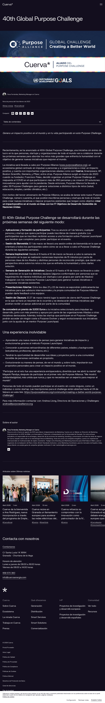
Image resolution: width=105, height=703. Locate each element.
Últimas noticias (8, 106)
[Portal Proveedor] (8, 648)
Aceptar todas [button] (96, 700)
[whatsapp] (20, 113)
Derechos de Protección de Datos (14, 681)
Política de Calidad (9, 657)
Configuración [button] (71, 700)
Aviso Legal (6, 652)
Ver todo (92, 606)
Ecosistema (8, 611)
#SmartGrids (44, 522)
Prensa (6, 628)
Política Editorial (8, 676)
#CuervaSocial (19, 106)
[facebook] (12, 113)
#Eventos (35, 522)
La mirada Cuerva (11, 617)
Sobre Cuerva (9, 606)
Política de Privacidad (10, 662)
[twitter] (16, 113)
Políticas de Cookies (9, 671)
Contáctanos (9, 547)
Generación (36, 606)
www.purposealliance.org (73, 165)
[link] (28, 113)
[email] (24, 113)
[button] (16, 501)
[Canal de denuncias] (9, 686)
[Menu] (101, 4)
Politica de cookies (8, 696)
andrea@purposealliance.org (18, 403)
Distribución (36, 611)
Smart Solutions (38, 623)
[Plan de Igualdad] (8, 691)
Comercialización (39, 628)
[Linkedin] (8, 449)
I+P (61, 600)
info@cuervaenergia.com (14, 577)
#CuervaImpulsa (96, 522)
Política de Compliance (10, 667)
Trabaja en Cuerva (11, 623)
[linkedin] (32, 113)
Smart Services (38, 617)
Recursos (92, 611)
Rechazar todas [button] (83, 700)
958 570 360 (9, 573)
